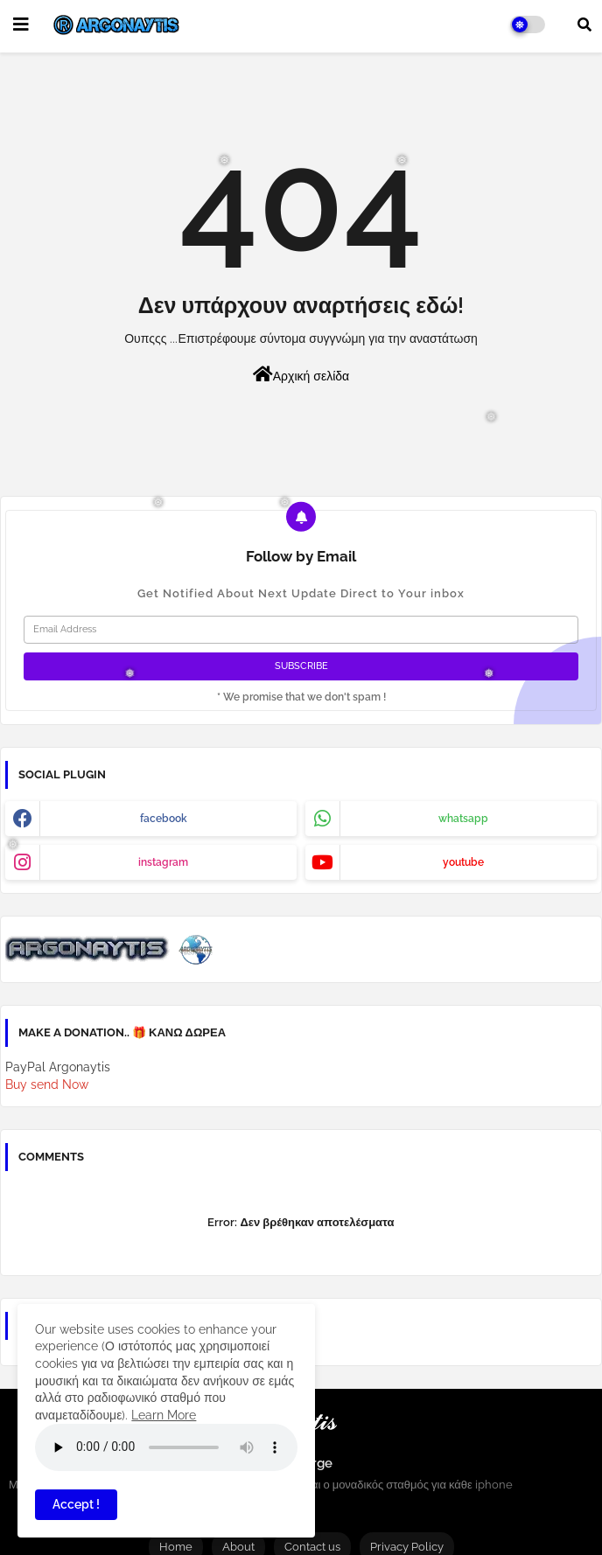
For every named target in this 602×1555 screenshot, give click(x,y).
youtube (463, 862)
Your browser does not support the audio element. (166, 1447)
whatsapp (463, 818)
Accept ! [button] (76, 1504)
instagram (163, 862)
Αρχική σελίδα (301, 374)
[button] (584, 24)
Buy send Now (46, 1084)
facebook (163, 818)
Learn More (163, 1415)
